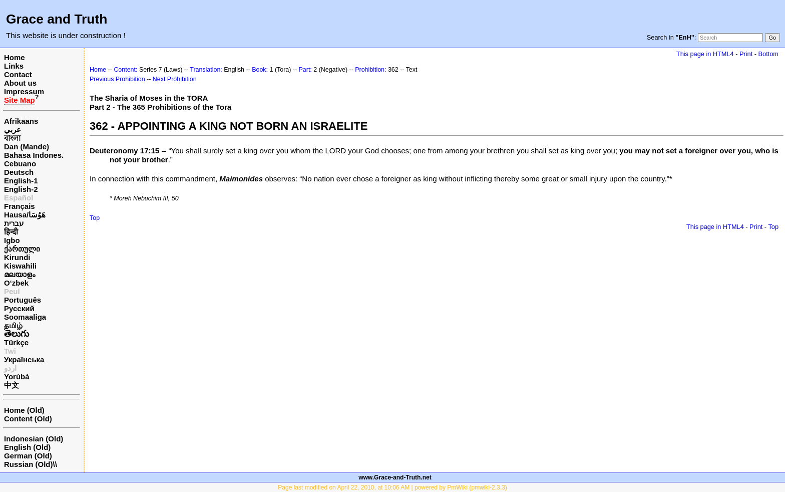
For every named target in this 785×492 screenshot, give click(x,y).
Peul (12, 291)
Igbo (12, 240)
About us (20, 83)
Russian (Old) (28, 464)
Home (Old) (24, 410)
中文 (11, 385)
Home (14, 57)
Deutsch (19, 172)
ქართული (22, 248)
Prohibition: (370, 69)
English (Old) (27, 447)
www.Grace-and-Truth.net (395, 477)
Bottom (768, 54)
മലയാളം (19, 274)
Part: (305, 69)
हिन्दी (11, 231)
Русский (19, 308)
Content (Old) (28, 418)
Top (95, 217)
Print (745, 54)
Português (22, 300)
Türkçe (16, 342)
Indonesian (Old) (33, 438)
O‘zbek (16, 283)
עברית (14, 223)
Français (19, 206)
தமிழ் (13, 325)
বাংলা (12, 138)
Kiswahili (20, 266)
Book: (260, 69)
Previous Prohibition (117, 79)
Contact (18, 74)
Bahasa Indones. (34, 155)
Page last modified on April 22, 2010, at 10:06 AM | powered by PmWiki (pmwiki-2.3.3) (392, 487)
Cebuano (20, 163)
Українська (24, 359)
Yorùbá (17, 376)
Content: (125, 69)
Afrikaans (21, 121)
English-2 (21, 189)
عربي (12, 129)
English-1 (21, 180)
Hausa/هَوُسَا (25, 214)
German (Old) (28, 455)
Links (14, 66)
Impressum (24, 91)
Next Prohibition (175, 79)
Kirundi (17, 257)
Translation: (206, 69)
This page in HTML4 (705, 54)
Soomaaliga (25, 317)
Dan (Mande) (26, 146)
